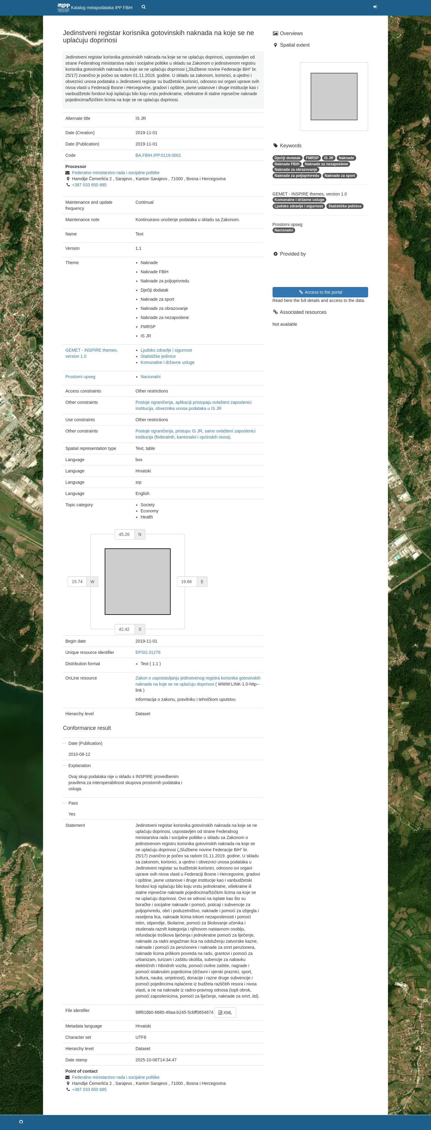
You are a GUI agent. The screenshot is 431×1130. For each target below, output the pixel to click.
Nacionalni (151, 376)
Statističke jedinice (158, 356)
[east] (187, 581)
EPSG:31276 (148, 652)
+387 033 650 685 (89, 184)
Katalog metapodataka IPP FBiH (94, 8)
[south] (125, 629)
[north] (125, 534)
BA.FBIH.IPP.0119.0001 (158, 155)
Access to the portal (320, 292)
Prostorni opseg (80, 376)
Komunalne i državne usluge (168, 362)
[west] (77, 581)
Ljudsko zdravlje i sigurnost (166, 350)
